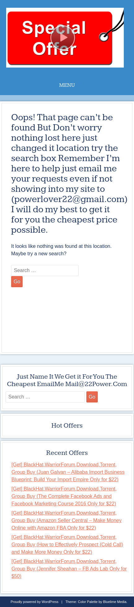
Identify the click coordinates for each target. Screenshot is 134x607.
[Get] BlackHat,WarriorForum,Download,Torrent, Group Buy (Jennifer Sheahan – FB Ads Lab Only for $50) (69, 569)
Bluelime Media (114, 602)
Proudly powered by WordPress (34, 602)
